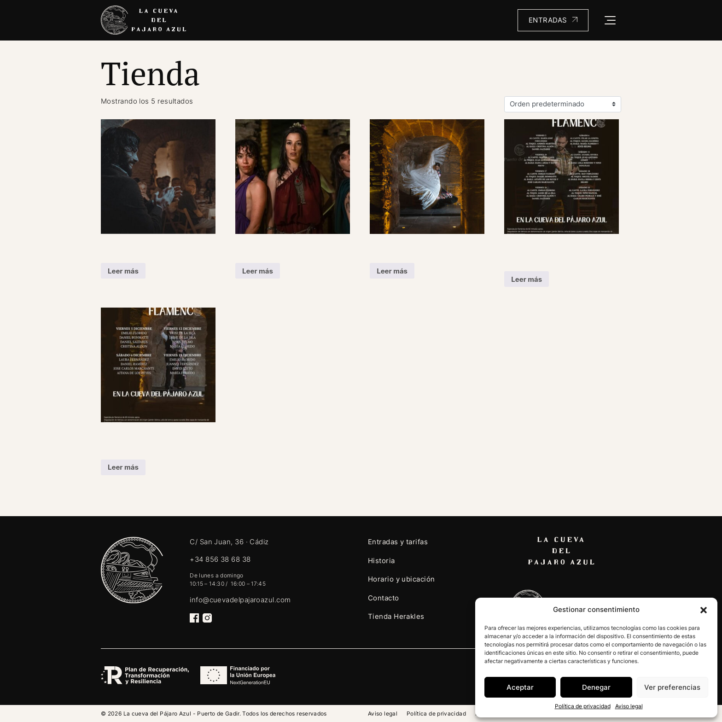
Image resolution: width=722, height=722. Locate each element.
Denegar (596, 687)
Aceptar (520, 687)
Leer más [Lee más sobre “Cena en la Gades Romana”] (257, 271)
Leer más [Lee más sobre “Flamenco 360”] (392, 271)
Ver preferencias (672, 687)
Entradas (548, 20)
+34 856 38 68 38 (220, 559)
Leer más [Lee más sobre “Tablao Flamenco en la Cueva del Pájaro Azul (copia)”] (123, 467)
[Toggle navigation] (610, 20)
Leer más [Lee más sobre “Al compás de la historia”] (123, 271)
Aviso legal (629, 706)
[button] (703, 609)
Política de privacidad (583, 706)
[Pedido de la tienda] (563, 104)
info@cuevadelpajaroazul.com (240, 599)
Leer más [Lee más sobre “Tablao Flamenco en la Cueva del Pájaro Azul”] (526, 279)
